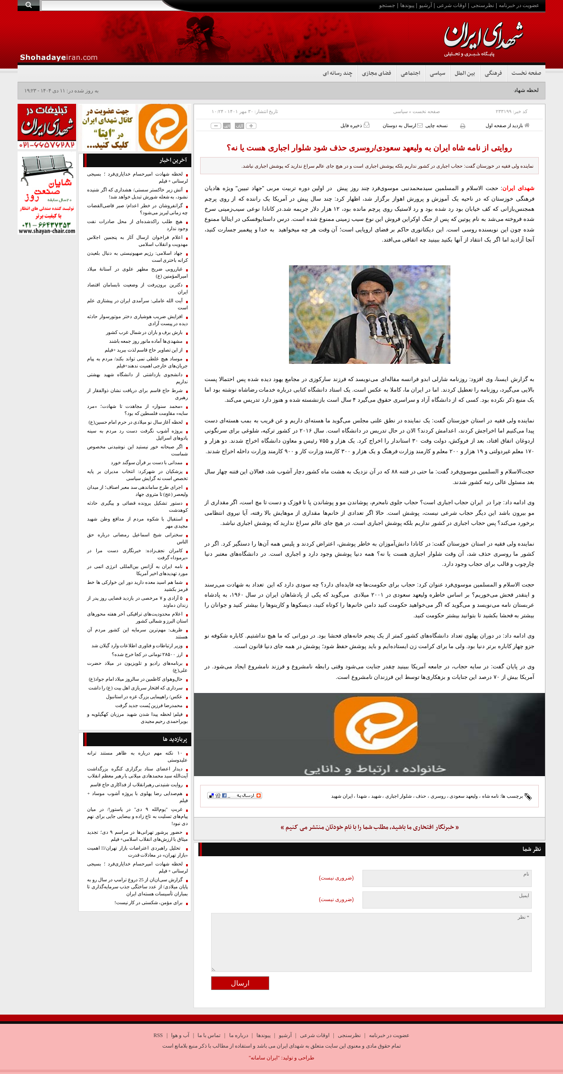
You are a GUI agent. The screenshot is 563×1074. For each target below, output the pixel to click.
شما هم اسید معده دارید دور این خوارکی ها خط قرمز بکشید (137, 586)
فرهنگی (493, 73)
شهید (376, 796)
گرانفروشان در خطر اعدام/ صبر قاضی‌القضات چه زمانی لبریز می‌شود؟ (137, 209)
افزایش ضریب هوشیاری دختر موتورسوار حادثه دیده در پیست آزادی (137, 320)
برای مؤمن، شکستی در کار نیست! (148, 902)
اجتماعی (410, 73)
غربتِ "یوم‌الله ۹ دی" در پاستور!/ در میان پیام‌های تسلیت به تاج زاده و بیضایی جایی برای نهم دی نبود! (137, 816)
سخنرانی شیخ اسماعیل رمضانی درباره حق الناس (137, 538)
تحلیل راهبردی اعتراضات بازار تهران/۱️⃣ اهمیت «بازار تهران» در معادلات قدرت (137, 852)
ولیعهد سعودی (464, 796)
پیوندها (407, 5)
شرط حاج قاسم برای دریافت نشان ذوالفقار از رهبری (137, 394)
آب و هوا (180, 1035)
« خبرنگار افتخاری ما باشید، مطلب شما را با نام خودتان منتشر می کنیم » (370, 827)
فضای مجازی (376, 73)
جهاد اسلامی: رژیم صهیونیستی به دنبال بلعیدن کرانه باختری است (137, 257)
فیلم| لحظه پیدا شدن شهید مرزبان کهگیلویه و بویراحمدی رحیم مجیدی (137, 718)
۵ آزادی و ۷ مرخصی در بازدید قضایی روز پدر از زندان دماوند (137, 602)
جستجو (387, 5)
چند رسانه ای (337, 73)
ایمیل (524, 895)
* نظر (523, 917)
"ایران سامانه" (264, 1058)
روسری (438, 796)
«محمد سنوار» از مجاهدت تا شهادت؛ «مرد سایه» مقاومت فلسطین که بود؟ (137, 410)
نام (526, 874)
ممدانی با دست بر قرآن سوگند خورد (147, 462)
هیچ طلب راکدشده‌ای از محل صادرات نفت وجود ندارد (137, 225)
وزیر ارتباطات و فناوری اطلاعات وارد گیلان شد (137, 645)
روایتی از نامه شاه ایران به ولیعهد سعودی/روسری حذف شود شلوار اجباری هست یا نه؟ (369, 147)
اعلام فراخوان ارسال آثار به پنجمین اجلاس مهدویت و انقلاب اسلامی (137, 241)
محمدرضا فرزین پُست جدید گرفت (149, 705)
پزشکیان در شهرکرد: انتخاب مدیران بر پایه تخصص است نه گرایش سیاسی (137, 475)
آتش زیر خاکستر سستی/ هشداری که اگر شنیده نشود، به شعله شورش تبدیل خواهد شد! (137, 193)
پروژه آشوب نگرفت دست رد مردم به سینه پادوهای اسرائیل (137, 434)
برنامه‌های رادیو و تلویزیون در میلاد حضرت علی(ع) (137, 667)
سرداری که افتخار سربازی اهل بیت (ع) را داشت (135, 687)
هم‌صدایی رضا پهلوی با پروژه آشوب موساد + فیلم (137, 797)
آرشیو (425, 5)
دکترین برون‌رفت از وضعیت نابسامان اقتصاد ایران (137, 288)
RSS (158, 1035)
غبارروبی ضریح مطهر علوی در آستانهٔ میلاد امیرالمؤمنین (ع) (137, 273)
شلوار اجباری (398, 796)
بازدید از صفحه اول (508, 125)
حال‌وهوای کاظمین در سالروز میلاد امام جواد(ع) (136, 679)
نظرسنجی (482, 5)
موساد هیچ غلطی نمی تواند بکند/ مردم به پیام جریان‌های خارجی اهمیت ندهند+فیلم (137, 362)
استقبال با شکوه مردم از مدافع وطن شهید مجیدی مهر (137, 522)
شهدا (362, 796)
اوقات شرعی (451, 5)
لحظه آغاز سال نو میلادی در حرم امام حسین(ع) (136, 422)
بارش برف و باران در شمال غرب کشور (144, 332)
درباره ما (238, 1035)
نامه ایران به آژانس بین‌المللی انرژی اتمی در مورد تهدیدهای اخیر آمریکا (137, 570)
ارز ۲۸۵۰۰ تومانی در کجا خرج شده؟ (147, 654)
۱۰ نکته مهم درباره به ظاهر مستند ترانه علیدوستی (137, 756)
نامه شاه (490, 796)
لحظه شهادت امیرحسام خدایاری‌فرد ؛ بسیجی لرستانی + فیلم (137, 177)
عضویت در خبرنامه (519, 5)
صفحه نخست (526, 73)
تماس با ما (208, 1035)
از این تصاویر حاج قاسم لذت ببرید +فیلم (144, 350)
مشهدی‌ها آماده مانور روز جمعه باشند (146, 341)
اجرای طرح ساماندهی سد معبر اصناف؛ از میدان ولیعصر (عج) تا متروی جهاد (137, 491)
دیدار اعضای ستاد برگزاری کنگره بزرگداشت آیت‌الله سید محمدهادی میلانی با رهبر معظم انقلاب (137, 772)
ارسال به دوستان (403, 125)
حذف (421, 796)
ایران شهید (342, 796)
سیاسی (437, 73)
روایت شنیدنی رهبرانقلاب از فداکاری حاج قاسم (136, 784)
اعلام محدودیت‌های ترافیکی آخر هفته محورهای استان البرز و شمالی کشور (137, 617)
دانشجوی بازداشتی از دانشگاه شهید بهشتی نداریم (137, 378)
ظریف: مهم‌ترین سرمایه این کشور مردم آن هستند (137, 633)
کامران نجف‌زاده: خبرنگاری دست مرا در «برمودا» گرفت (137, 554)
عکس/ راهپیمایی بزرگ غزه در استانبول (144, 696)
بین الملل (465, 73)
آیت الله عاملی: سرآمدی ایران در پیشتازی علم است (137, 304)
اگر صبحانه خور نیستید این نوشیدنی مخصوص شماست (137, 450)
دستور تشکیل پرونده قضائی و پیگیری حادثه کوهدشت (137, 507)
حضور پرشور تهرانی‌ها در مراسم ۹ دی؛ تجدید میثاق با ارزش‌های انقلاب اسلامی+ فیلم (137, 836)
